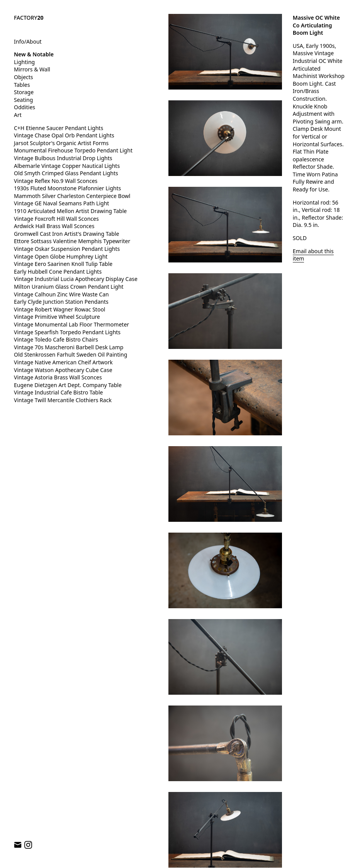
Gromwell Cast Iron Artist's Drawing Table (66, 233)
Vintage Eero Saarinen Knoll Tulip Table (63, 263)
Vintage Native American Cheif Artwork (63, 362)
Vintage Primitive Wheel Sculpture (57, 316)
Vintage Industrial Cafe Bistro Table (58, 392)
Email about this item (313, 254)
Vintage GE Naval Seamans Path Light (61, 203)
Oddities (24, 107)
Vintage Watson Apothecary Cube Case (63, 370)
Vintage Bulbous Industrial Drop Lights (63, 158)
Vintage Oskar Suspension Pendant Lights (67, 248)
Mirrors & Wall (32, 69)
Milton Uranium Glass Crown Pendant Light (69, 286)
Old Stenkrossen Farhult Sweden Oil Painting (70, 354)
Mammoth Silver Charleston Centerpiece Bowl (72, 196)
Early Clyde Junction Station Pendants (61, 301)
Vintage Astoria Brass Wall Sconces (58, 377)
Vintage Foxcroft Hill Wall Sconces (56, 218)
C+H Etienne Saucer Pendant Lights (58, 128)
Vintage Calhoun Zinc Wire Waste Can (61, 294)
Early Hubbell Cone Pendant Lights (58, 271)
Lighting (24, 62)
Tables (22, 84)
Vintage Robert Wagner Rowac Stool (59, 309)
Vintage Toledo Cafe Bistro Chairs (56, 339)
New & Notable (34, 54)
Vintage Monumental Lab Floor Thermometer (71, 324)
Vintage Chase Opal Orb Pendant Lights (64, 135)
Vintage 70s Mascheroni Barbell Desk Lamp (68, 347)
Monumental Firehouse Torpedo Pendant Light (73, 150)
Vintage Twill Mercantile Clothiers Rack (63, 400)
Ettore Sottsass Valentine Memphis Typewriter (72, 241)
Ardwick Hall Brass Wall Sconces (54, 226)
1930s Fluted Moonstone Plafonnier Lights (67, 188)
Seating (23, 99)
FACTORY (29, 17)
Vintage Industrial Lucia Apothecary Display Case (76, 279)
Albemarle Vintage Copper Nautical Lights (67, 165)
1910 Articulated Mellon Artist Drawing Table (70, 211)
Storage (24, 92)
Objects (23, 77)
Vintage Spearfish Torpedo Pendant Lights (67, 332)
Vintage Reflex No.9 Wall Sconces (55, 180)
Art (18, 114)
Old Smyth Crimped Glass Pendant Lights (66, 173)
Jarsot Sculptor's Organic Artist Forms (61, 143)
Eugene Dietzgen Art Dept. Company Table (68, 385)
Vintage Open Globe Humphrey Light (60, 256)
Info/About (28, 41)
